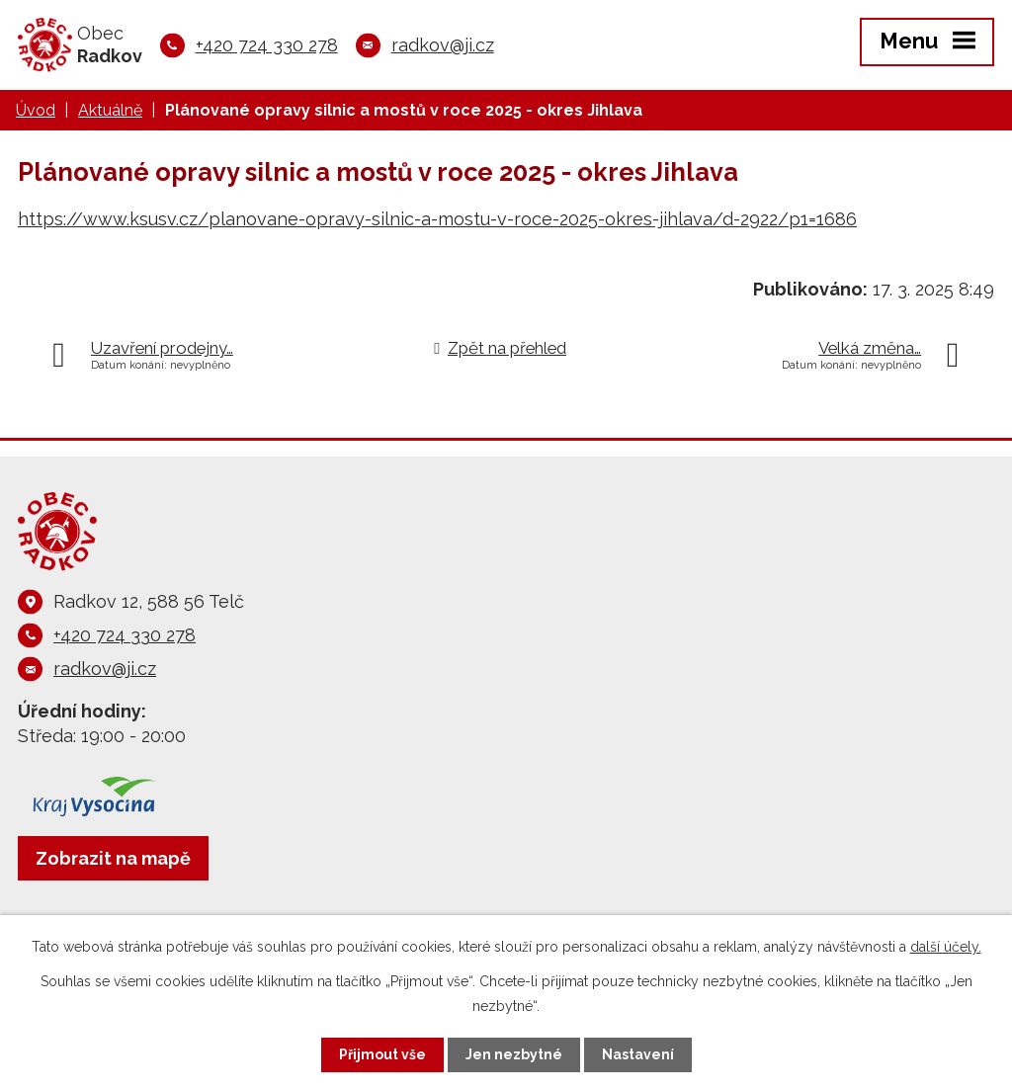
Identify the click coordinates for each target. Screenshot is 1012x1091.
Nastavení (638, 1054)
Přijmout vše (382, 1054)
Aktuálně (110, 110)
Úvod (35, 110)
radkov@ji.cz (442, 45)
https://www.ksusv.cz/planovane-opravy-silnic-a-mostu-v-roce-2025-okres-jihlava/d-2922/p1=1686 (437, 219)
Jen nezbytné (513, 1054)
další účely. (945, 947)
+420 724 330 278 (267, 45)
